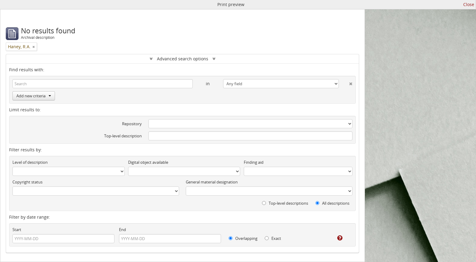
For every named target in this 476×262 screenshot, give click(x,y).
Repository (132, 123)
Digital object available (148, 162)
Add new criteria (33, 96)
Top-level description (123, 136)
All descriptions (332, 203)
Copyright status (27, 182)
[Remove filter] (33, 47)
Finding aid (254, 162)
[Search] (102, 83)
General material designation (212, 182)
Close (468, 4)
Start (16, 229)
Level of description (30, 162)
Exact (273, 238)
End (122, 229)
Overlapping (243, 238)
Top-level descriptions (285, 203)
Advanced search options (182, 59)
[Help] (335, 238)
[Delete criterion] (345, 82)
